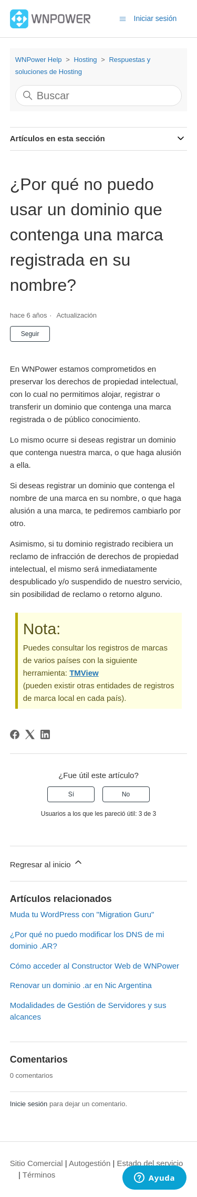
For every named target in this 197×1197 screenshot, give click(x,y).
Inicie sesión (29, 1104)
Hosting (85, 60)
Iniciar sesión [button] (155, 18)
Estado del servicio (150, 1163)
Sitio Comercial (36, 1163)
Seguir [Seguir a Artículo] (30, 334)
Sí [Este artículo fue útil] (71, 794)
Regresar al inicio (47, 863)
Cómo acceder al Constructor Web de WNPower (94, 965)
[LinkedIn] (45, 734)
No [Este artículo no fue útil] (126, 794)
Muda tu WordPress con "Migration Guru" (82, 914)
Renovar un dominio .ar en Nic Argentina (81, 985)
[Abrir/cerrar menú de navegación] (122, 18)
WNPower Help (38, 60)
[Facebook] (14, 734)
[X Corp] (30, 734)
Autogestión (89, 1163)
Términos (39, 1174)
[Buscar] (98, 95)
